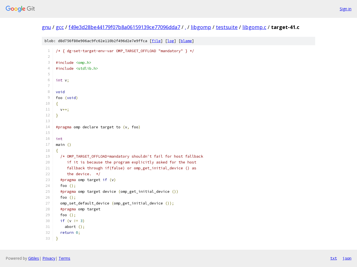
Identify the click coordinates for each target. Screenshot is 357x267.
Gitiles (33, 258)
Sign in (345, 8)
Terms (64, 258)
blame (186, 41)
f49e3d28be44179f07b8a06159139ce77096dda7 (124, 27)
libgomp (201, 27)
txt (333, 258)
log (170, 41)
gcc (60, 27)
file (156, 41)
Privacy (48, 258)
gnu (46, 27)
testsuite (227, 27)
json (346, 258)
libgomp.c (254, 27)
